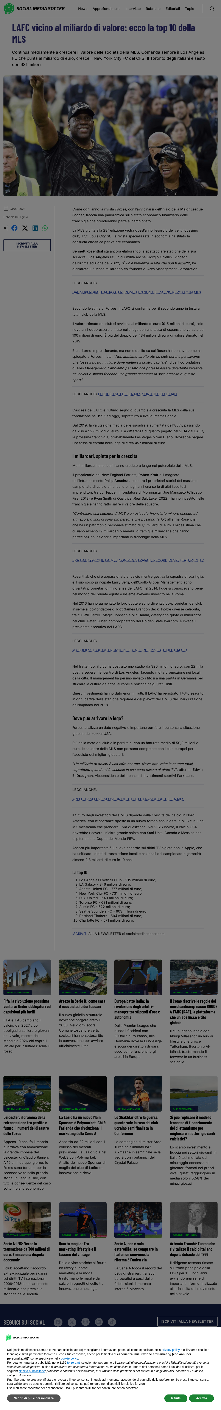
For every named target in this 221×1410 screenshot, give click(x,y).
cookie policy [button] (69, 1358)
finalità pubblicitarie (32, 1371)
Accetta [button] (201, 1398)
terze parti (74, 1362)
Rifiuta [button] (176, 1398)
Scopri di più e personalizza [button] (34, 1398)
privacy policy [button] (171, 1350)
